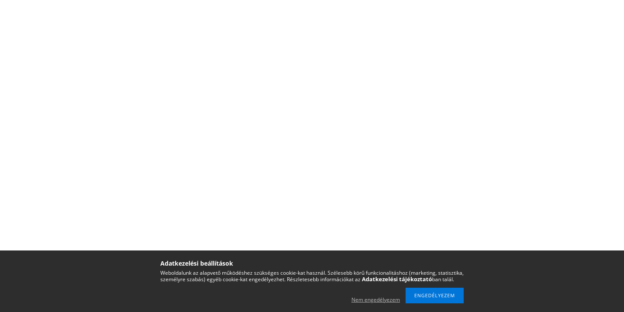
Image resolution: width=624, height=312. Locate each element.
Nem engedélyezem (375, 299)
